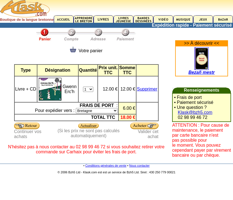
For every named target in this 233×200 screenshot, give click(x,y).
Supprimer (147, 89)
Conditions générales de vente (105, 165)
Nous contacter (139, 165)
